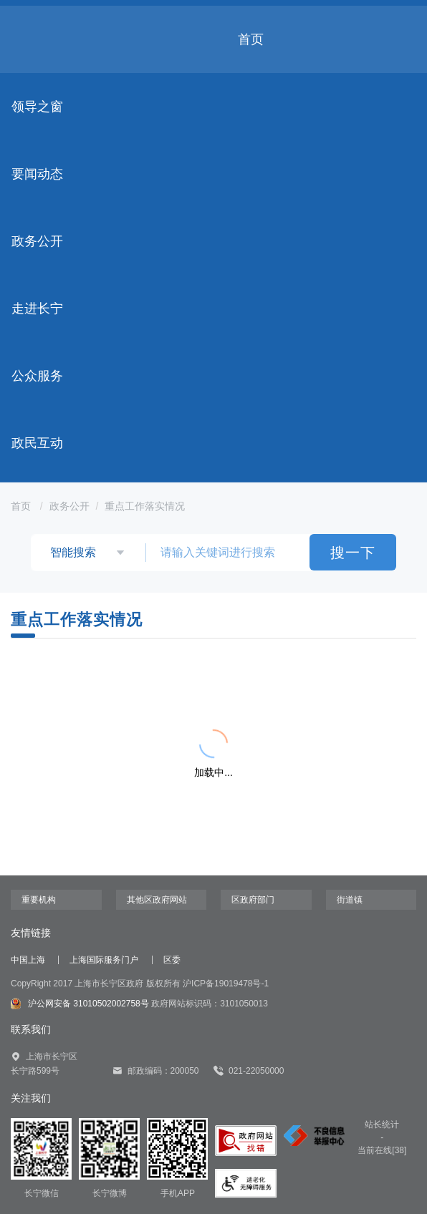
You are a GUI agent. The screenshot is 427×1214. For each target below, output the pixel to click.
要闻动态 (37, 174)
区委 (172, 960)
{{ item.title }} (83, 688)
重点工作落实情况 (145, 506)
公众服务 (37, 376)
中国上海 (28, 960)
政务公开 (37, 241)
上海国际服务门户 (103, 960)
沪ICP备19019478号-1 (226, 984)
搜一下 (352, 552)
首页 (251, 39)
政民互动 (37, 443)
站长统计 (382, 1125)
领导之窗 (37, 106)
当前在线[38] (382, 1150)
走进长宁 (37, 308)
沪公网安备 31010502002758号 (80, 1003)
